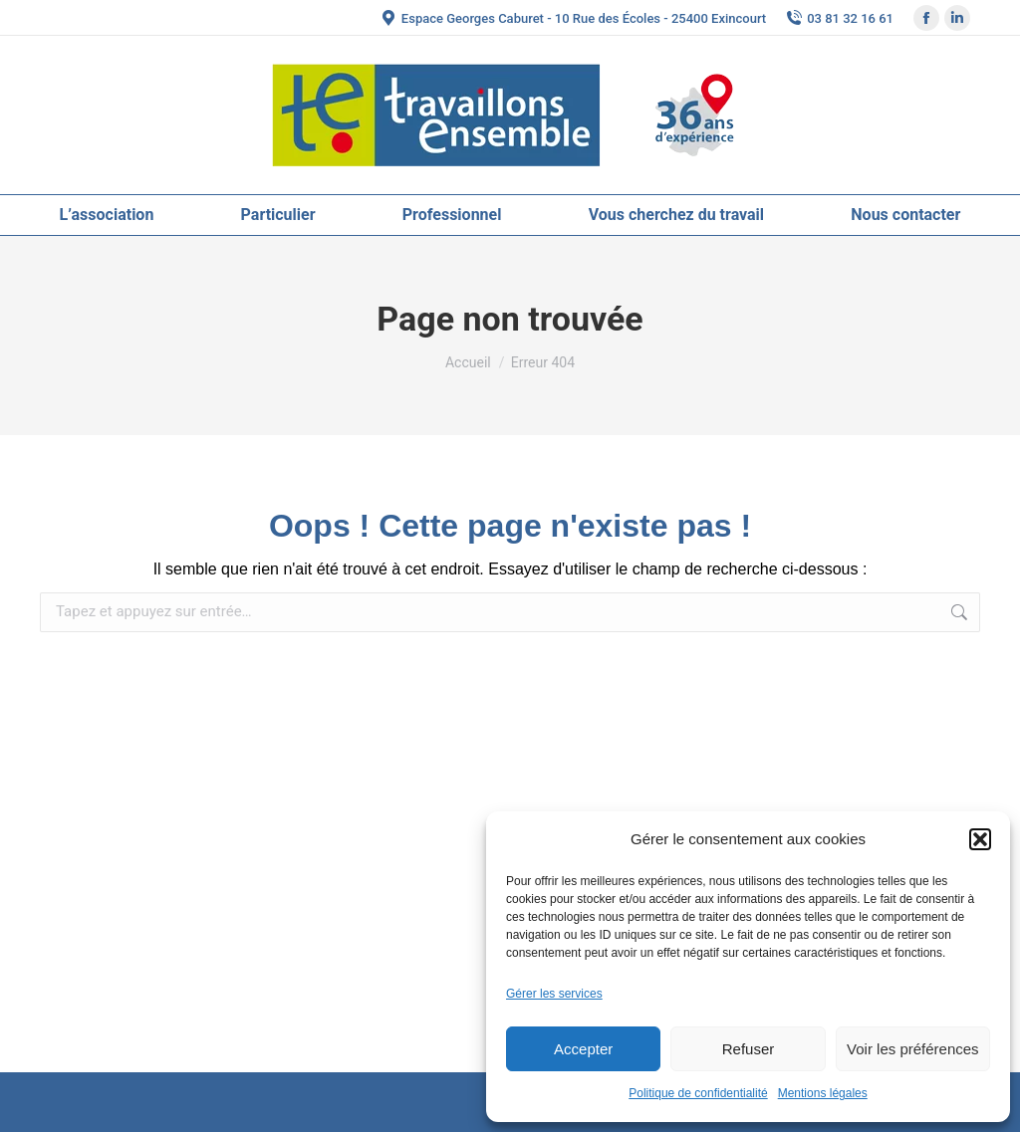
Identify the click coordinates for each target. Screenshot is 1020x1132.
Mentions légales (823, 1093)
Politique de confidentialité (698, 1093)
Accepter (583, 1048)
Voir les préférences (913, 1048)
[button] (980, 839)
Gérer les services (554, 994)
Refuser (748, 1048)
